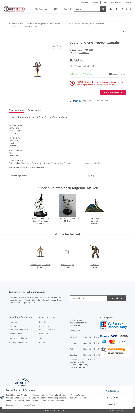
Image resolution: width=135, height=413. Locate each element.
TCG (55, 9)
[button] (111, 9)
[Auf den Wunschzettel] (60, 45)
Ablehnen (112, 404)
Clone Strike (84, 52)
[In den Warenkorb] (11, 39)
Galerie (128, 2)
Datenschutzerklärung (26, 405)
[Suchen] (87, 9)
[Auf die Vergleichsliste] (53, 45)
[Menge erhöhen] (93, 92)
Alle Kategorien (41, 9)
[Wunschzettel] (116, 9)
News (105, 2)
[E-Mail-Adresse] (88, 298)
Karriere (84, 2)
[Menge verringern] (72, 92)
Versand (90, 66)
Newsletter (43, 333)
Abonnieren (117, 298)
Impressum (10, 405)
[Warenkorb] (126, 9)
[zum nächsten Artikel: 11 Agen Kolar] (123, 31)
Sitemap (42, 338)
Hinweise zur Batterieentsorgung (47, 327)
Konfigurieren (112, 397)
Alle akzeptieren (112, 391)
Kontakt (95, 2)
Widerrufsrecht (15, 333)
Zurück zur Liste (17, 23)
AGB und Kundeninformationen (18, 327)
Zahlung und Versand (18, 342)
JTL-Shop (122, 410)
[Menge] (82, 92)
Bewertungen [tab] (35, 110)
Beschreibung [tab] (16, 110)
